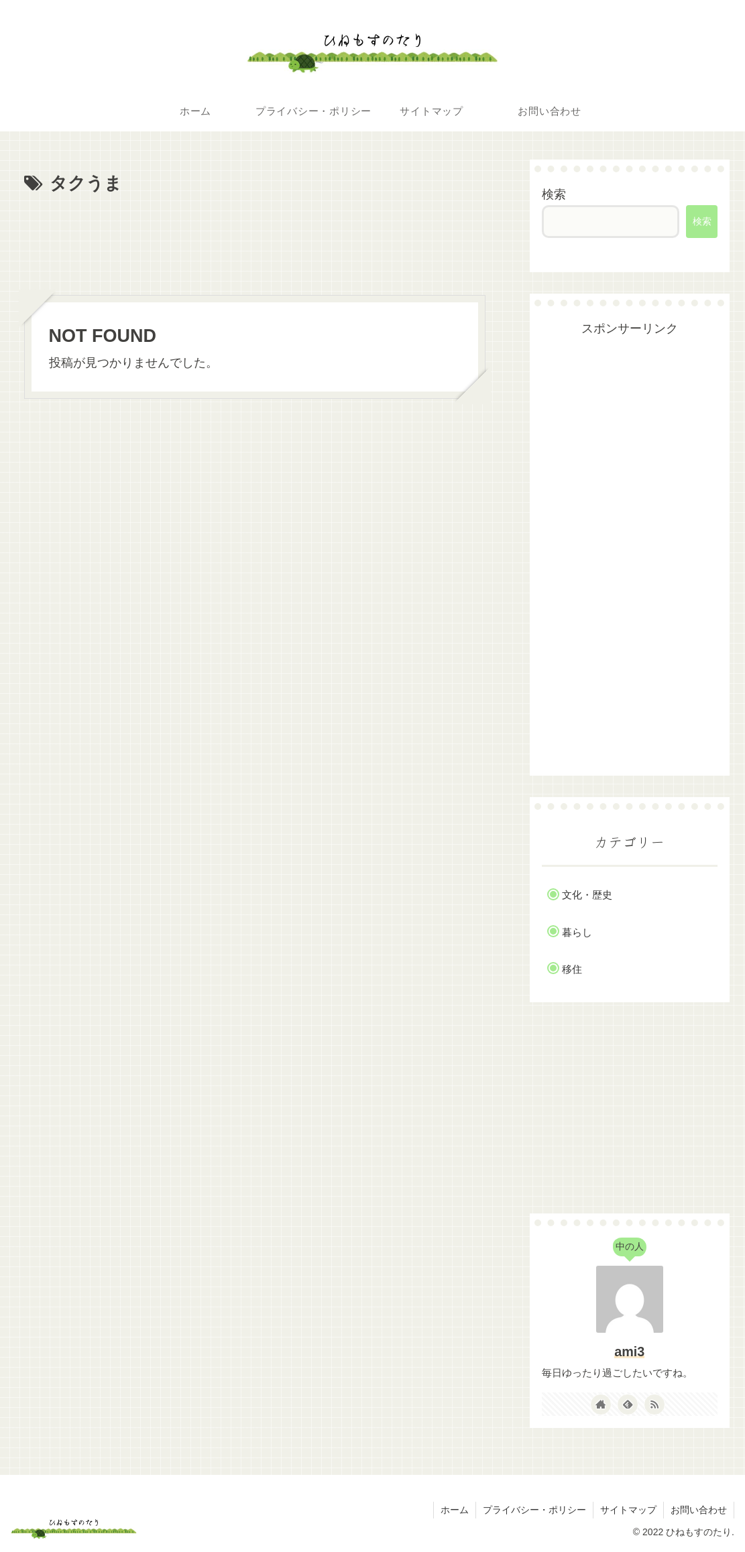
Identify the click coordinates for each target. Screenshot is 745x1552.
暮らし (577, 932)
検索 (554, 194)
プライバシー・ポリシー (534, 1509)
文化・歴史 (587, 894)
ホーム (455, 1509)
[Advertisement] (255, 239)
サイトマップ (628, 1509)
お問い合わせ (699, 1509)
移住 (572, 969)
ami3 (629, 1351)
